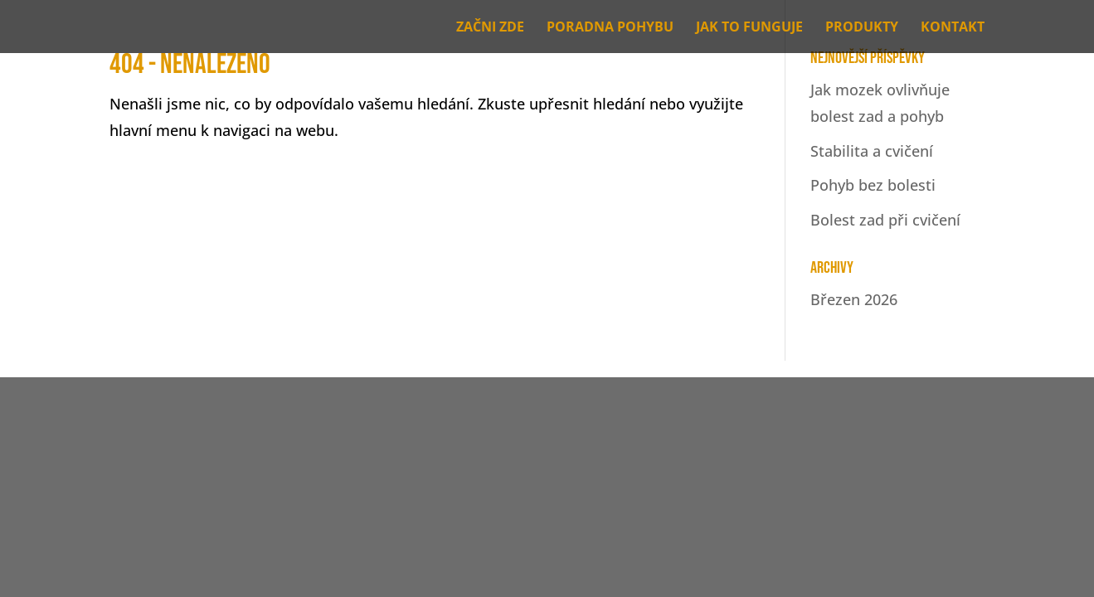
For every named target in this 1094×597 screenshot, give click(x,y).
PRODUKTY (861, 28)
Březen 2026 (853, 299)
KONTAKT (953, 28)
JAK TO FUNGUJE (749, 28)
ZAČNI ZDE (490, 28)
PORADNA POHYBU (610, 28)
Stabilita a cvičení (871, 151)
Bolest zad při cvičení (885, 220)
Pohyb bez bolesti (873, 185)
